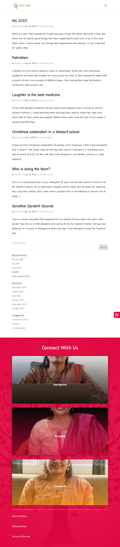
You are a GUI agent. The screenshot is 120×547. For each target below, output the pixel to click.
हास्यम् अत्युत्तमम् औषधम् (20, 276)
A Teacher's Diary (45, 26)
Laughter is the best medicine (36, 95)
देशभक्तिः (15, 272)
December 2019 (19, 304)
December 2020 (19, 287)
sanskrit (15, 323)
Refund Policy (19, 526)
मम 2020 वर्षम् (17, 259)
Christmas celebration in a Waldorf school (45, 132)
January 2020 (18, 300)
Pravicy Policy (19, 516)
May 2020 (16, 295)
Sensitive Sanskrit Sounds (32, 206)
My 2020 (19, 21)
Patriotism (20, 58)
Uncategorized (18, 328)
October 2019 (18, 308)
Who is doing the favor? (31, 169)
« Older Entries (19, 243)
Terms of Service (21, 536)
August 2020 (17, 291)
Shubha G (19, 26)
